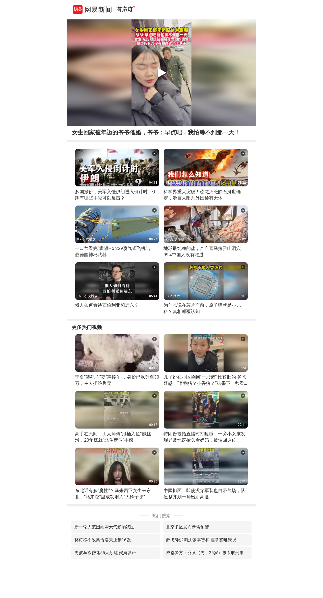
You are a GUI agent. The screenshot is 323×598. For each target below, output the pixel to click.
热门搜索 (161, 515)
